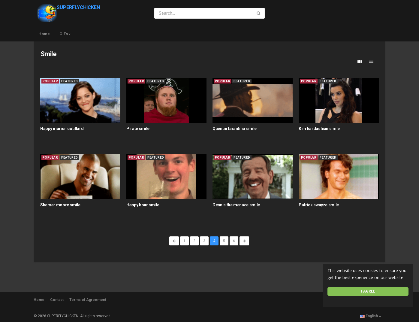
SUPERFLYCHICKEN (68, 7)
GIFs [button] (65, 34)
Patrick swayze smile (319, 204)
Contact (57, 300)
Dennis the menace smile (236, 204)
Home (44, 34)
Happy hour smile (142, 204)
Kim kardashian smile (319, 128)
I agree (368, 291)
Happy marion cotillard (61, 128)
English (370, 316)
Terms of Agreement (87, 300)
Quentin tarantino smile (235, 128)
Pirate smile (137, 128)
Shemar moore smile (60, 204)
